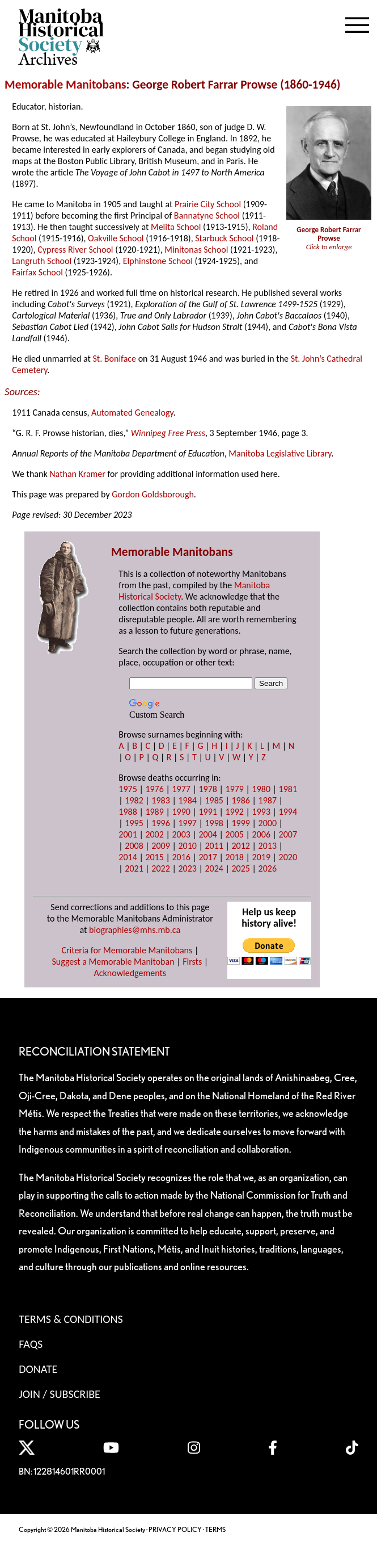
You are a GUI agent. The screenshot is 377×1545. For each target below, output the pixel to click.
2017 (207, 857)
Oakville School (115, 238)
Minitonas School (196, 249)
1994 (288, 811)
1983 (160, 800)
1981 (288, 789)
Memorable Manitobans (65, 84)
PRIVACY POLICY (175, 1529)
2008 (134, 845)
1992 (235, 811)
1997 (187, 823)
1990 (181, 811)
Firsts (192, 961)
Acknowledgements (130, 973)
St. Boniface (115, 358)
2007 (288, 834)
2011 (214, 845)
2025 (241, 868)
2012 (241, 845)
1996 (160, 823)
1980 (261, 789)
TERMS (215, 1529)
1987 (268, 800)
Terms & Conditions (70, 1319)
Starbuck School (224, 238)
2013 (268, 845)
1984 (187, 800)
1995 (134, 823)
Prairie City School (208, 204)
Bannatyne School (207, 215)
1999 (241, 823)
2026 (268, 868)
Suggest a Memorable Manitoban (113, 961)
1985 (214, 800)
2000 (268, 823)
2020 (288, 857)
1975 (127, 789)
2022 (160, 868)
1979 (235, 789)
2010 (187, 845)
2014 (127, 857)
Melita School (176, 226)
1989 (154, 811)
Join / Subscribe (59, 1394)
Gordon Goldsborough (153, 494)
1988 (127, 811)
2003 (181, 834)
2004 (207, 834)
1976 (154, 789)
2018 (235, 857)
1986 (241, 800)
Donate (38, 1369)
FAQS (31, 1344)
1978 (207, 789)
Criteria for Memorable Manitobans (126, 950)
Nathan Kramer (77, 473)
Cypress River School (75, 249)
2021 (134, 868)
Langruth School (41, 261)
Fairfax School (37, 272)
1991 (207, 811)
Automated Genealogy (132, 412)
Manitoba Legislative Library (279, 453)
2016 (181, 857)
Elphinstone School (158, 261)
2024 (214, 868)
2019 (261, 857)
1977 (181, 789)
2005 (235, 834)
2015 (154, 857)
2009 (160, 845)
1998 (214, 823)
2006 (261, 834)
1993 (261, 811)
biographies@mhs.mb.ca (134, 929)
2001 (127, 834)
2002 (154, 834)
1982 (134, 800)
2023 (187, 868)
